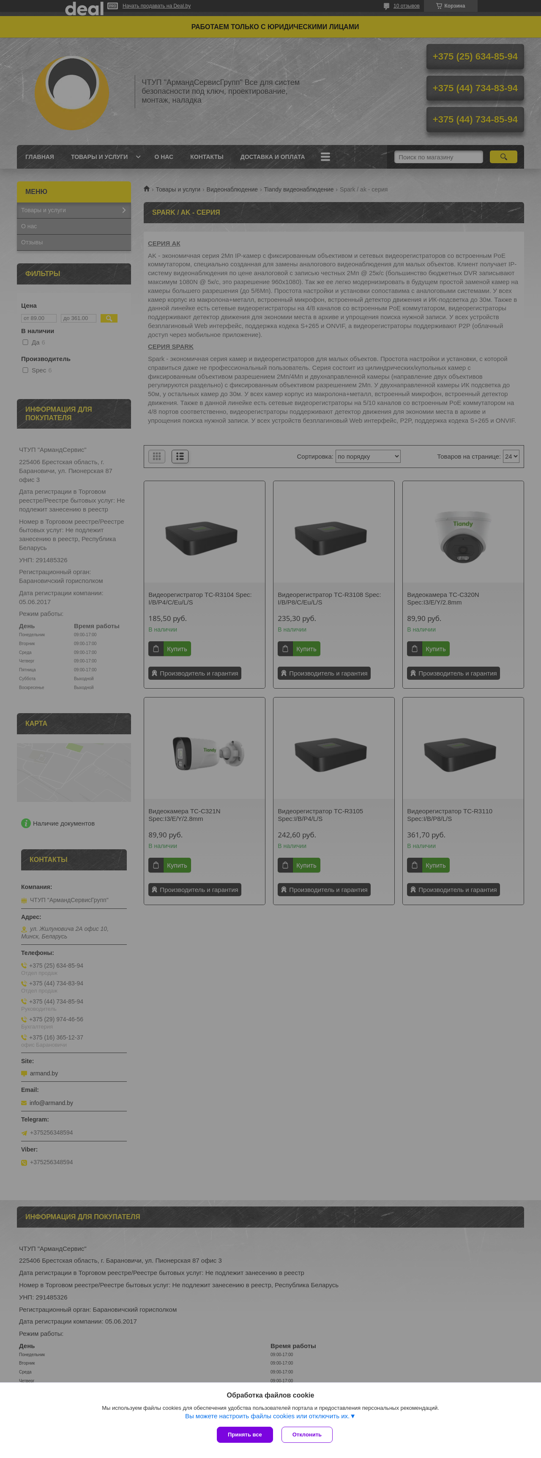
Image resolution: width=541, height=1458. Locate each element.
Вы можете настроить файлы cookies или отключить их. (267, 1416)
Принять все (245, 1434)
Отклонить (307, 1434)
